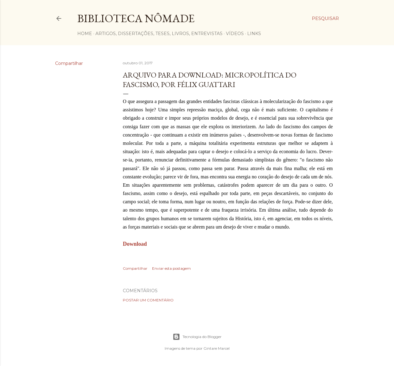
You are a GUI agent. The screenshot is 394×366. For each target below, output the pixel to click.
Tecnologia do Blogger (197, 336)
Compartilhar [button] (69, 63)
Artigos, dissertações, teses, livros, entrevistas (159, 33)
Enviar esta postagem (171, 268)
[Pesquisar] (325, 18)
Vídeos (235, 33)
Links (254, 33)
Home (84, 33)
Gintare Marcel (216, 348)
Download (135, 244)
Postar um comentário (148, 300)
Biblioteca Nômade (136, 18)
